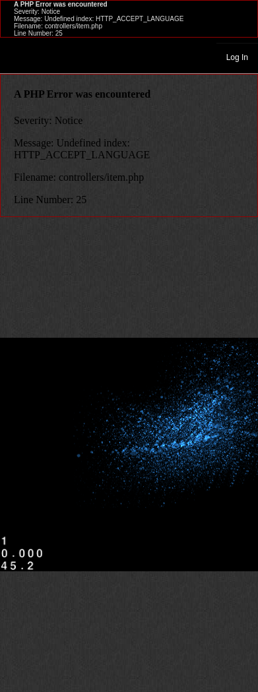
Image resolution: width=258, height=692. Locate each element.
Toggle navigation (16, 56)
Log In (237, 57)
